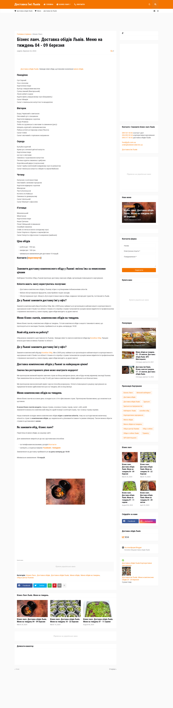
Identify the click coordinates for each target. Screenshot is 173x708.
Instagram (57, 448)
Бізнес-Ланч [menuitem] (63, 4)
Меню (38, 11)
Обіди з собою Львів (131, 433)
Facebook (47, 448)
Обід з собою (148, 429)
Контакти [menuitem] (79, 4)
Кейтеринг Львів (130, 411)
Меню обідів (75, 575)
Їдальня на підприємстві (136, 342)
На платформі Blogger (132, 547)
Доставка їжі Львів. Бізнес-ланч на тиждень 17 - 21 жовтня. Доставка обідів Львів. (145, 370)
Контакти (52, 444)
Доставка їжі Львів (50, 11)
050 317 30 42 (127, 138)
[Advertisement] (74, 21)
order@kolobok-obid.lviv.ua (132, 145)
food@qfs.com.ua (129, 142)
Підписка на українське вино (65, 636)
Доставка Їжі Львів (27, 4)
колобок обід (144, 411)
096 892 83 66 (127, 135)
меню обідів (78, 69)
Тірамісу (145, 433)
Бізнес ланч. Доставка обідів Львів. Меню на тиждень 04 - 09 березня (32, 620)
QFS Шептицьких (130, 438)
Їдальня (147, 402)
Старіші (112, 669)
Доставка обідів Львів (23, 11)
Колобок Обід (95, 338)
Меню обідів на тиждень (90, 575)
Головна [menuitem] (48, 4)
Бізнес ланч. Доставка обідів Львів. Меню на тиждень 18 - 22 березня (65, 620)
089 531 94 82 (127, 133)
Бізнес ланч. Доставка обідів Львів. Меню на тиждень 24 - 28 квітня (146, 497)
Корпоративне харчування (133, 415)
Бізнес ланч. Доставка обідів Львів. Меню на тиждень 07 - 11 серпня (98, 620)
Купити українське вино (65, 566)
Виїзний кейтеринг (144, 393)
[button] (149, 4)
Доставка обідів (43, 575)
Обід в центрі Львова (25, 577)
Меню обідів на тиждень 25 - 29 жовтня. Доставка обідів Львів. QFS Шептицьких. (145, 355)
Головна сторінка (24, 34)
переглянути (34, 257)
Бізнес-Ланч (37, 34)
